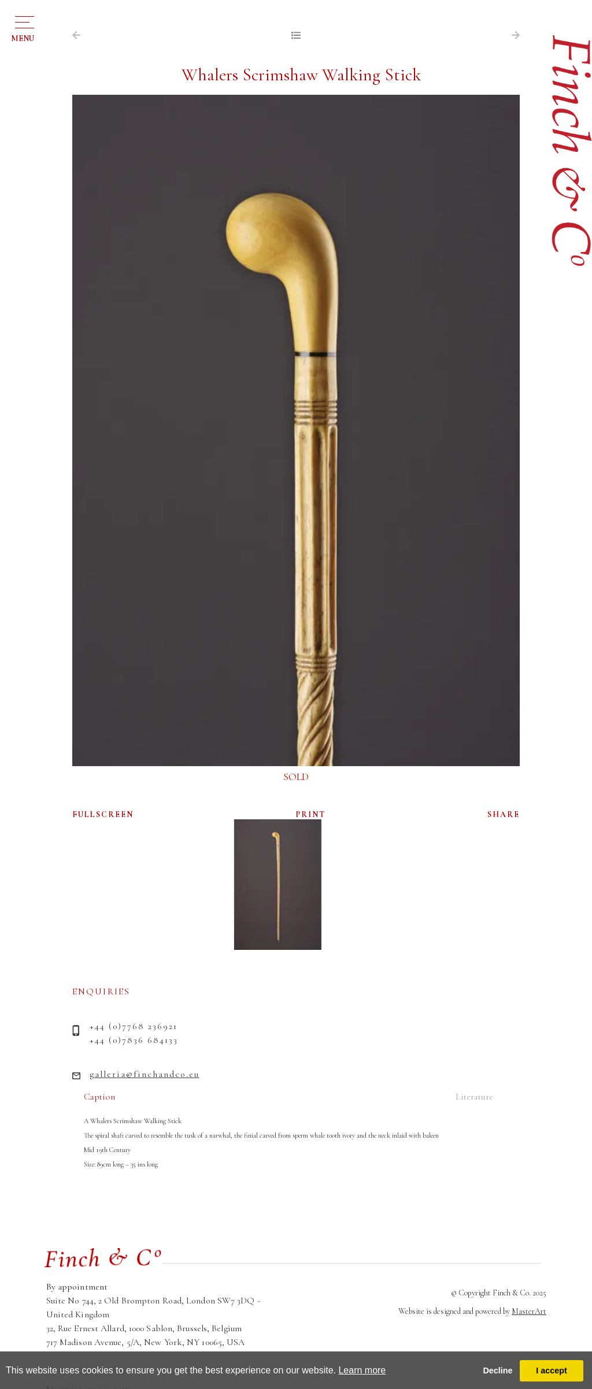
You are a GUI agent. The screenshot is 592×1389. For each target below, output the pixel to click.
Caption (99, 1096)
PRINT (310, 814)
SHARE (503, 814)
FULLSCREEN (103, 814)
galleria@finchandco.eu (144, 1074)
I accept (551, 1370)
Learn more (362, 1370)
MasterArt (529, 1311)
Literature (474, 1096)
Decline (497, 1370)
